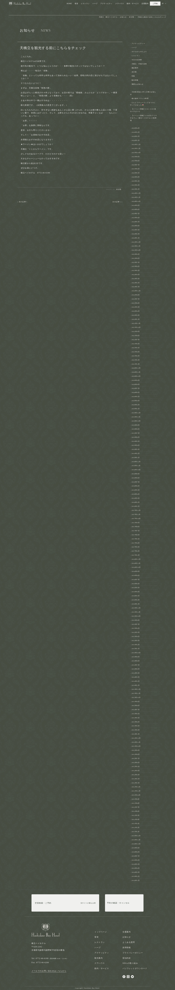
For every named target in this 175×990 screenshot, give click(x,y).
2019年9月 (136, 425)
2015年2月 (136, 645)
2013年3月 (136, 726)
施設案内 (135, 68)
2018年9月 (136, 474)
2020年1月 (136, 409)
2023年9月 (136, 254)
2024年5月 (136, 222)
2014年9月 (136, 657)
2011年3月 (136, 823)
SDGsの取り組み (130, 963)
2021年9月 (136, 331)
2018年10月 (136, 470)
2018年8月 (136, 478)
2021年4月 (136, 352)
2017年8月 (136, 526)
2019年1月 (136, 457)
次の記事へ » (117, 202)
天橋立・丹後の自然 (139, 64)
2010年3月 (136, 872)
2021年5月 (136, 348)
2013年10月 (136, 697)
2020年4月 (136, 401)
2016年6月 (136, 584)
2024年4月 (136, 226)
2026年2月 (136, 136)
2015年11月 (136, 612)
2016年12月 (136, 559)
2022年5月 (136, 307)
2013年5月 (136, 718)
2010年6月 (136, 860)
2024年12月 (136, 193)
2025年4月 (136, 177)
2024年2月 (136, 234)
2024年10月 (136, 201)
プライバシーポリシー (132, 953)
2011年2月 (136, 827)
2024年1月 (136, 238)
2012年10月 (136, 746)
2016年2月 (136, 600)
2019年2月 (136, 453)
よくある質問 (128, 942)
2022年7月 (136, 299)
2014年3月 (136, 677)
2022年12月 (136, 291)
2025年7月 (136, 165)
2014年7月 (136, 665)
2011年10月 (136, 795)
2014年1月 (136, 685)
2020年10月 (136, 376)
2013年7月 (136, 709)
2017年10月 (136, 518)
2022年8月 (136, 295)
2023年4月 (136, 274)
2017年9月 (136, 523)
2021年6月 (136, 344)
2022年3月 (136, 315)
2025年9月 (136, 157)
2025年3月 (136, 181)
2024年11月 (136, 197)
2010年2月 (136, 876)
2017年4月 (136, 543)
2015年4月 (136, 636)
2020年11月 (136, 372)
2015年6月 (136, 628)
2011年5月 (136, 815)
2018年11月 (136, 465)
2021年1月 (136, 364)
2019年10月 (136, 421)
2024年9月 (136, 205)
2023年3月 (136, 279)
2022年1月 (136, 319)
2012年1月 (136, 783)
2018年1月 (136, 506)
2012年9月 (136, 750)
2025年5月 (136, 173)
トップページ (100, 932)
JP (163, 3)
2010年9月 (136, 848)
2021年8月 (136, 335)
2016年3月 (136, 596)
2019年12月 (136, 413)
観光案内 (98, 958)
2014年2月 (136, 681)
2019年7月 (136, 433)
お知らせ (126, 937)
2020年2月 (136, 405)
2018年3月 (136, 498)
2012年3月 (136, 775)
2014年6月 (136, 669)
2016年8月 (136, 575)
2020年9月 (136, 380)
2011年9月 (136, 799)
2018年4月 (136, 494)
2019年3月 (136, 449)
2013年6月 (136, 714)
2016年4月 (136, 592)
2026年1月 (136, 140)
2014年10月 (136, 653)
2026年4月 (136, 128)
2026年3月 (136, 132)
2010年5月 (136, 864)
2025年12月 (136, 144)
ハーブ (95, 3)
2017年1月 (136, 555)
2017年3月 (136, 547)
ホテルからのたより (139, 51)
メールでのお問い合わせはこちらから (49, 971)
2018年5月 (136, 490)
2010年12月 (136, 836)
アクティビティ (106, 3)
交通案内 (145, 3)
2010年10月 (136, 844)
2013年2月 (136, 730)
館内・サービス (133, 3)
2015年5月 (136, 632)
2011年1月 (136, 831)
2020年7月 (136, 388)
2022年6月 (136, 303)
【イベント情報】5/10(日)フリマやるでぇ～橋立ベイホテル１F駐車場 (143, 118)
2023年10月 (136, 250)
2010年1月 (136, 880)
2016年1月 (136, 604)
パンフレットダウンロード (134, 968)
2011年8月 (136, 803)
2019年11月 (136, 417)
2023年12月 (136, 242)
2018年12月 (136, 462)
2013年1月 (136, 734)
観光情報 (135, 80)
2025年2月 (136, 185)
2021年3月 (136, 356)
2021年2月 (136, 360)
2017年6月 (136, 535)
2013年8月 (136, 705)
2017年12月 (136, 510)
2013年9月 (136, 701)
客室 (76, 3)
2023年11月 (136, 246)
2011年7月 (136, 807)
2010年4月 (136, 868)
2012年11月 (136, 742)
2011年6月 (136, 811)
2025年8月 (136, 161)
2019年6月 (136, 437)
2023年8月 (136, 258)
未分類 (118, 189)
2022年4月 (136, 311)
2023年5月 (136, 270)
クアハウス (119, 3)
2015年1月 (136, 648)
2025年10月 (136, 152)
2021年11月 (136, 323)
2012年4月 (136, 770)
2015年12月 (136, 608)
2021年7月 (136, 340)
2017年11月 (136, 514)
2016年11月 (136, 563)
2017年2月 (136, 551)
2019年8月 (136, 429)
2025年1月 (136, 189)
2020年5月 (136, 396)
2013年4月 (136, 722)
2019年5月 (136, 441)
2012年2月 (136, 779)
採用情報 (126, 948)
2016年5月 (136, 587)
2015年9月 (136, 620)
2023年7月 (136, 262)
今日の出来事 (137, 60)
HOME (69, 3)
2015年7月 (136, 624)
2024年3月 (136, 230)
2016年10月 (136, 567)
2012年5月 (136, 766)
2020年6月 (136, 392)
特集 (133, 76)
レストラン (85, 3)
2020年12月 (136, 368)
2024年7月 (136, 213)
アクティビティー (138, 43)
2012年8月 (136, 754)
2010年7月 (136, 856)
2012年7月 (136, 758)
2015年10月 (136, 616)
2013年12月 (136, 689)
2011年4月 (136, 819)
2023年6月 (136, 266)
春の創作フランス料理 (140, 98)
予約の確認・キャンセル (118, 903)
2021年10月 (136, 327)
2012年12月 (136, 738)
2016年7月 (136, 579)
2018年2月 (136, 502)
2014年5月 (136, 673)
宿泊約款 (126, 958)
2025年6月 (136, 169)
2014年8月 (136, 661)
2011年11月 (136, 791)
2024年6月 (136, 218)
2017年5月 (136, 539)
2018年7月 (136, 482)
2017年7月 (136, 531)
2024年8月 (136, 209)
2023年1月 (136, 287)
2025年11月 (136, 148)
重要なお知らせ (138, 84)
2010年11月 (136, 840)
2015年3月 (136, 640)
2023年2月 (136, 283)
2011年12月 (136, 787)
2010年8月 (136, 852)
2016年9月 (136, 571)
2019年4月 (136, 445)
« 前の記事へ (23, 202)
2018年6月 (136, 486)
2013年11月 (136, 693)
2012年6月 (136, 762)
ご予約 (155, 3)
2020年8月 (136, 384)
